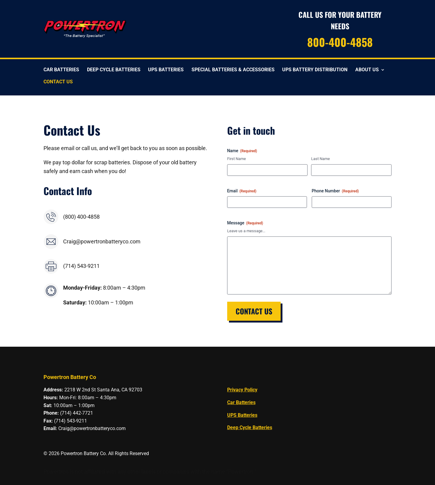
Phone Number (335, 191)
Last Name (320, 158)
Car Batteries (61, 70)
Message (245, 223)
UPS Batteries (166, 70)
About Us (367, 70)
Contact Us (58, 82)
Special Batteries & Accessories (233, 70)
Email (241, 191)
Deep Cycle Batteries (113, 70)
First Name (236, 158)
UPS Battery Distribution (314, 70)
